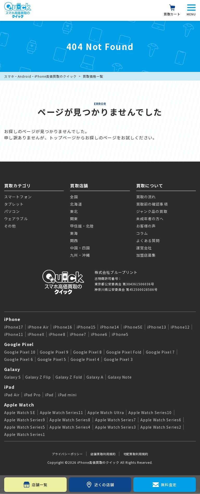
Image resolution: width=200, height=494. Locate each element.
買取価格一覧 (93, 76)
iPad (9, 387)
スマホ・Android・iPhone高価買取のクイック (40, 76)
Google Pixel (19, 344)
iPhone (12, 319)
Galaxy (12, 369)
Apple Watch (19, 405)
